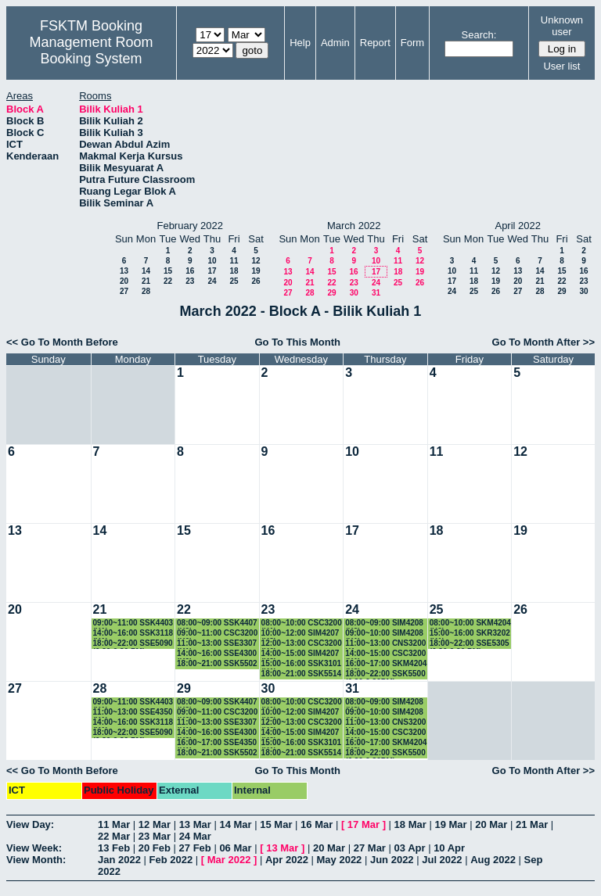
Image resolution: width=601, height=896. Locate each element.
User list (561, 66)
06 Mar (235, 848)
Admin (335, 42)
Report (375, 42)
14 (146, 271)
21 (146, 281)
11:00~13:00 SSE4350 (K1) (133, 713)
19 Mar (450, 824)
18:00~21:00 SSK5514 (301, 673)
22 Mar (114, 836)
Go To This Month (297, 342)
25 (233, 281)
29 (331, 293)
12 (255, 260)
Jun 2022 (392, 860)
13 (124, 271)
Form (412, 42)
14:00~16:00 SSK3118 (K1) (133, 634)
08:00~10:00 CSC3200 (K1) (301, 623)
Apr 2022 (286, 860)
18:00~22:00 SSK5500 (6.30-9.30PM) (385, 674)
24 (211, 281)
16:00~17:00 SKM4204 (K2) (385, 664)
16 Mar (316, 824)
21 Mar (532, 824)
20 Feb (155, 848)
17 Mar (363, 824)
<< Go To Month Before (62, 342)
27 (124, 291)
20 (124, 281)
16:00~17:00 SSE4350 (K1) (217, 743)
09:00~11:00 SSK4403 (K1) (133, 623)
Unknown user (562, 26)
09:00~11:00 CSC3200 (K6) (217, 634)
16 (189, 271)
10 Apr (449, 848)
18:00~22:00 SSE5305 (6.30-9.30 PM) (469, 644)
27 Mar (370, 848)
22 (168, 281)
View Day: (30, 824)
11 (233, 260)
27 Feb (195, 848)
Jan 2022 (119, 860)
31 (376, 293)
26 (255, 281)
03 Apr (410, 848)
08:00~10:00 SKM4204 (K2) (470, 623)
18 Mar (410, 824)
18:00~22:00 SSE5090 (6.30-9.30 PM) (133, 644)
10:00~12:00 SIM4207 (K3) (300, 634)
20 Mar (491, 824)
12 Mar (155, 824)
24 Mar (195, 836)
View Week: (34, 848)
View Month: (36, 860)
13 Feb (114, 848)
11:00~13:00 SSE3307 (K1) (217, 644)
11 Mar (114, 824)
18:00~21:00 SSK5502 (217, 663)
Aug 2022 (493, 860)
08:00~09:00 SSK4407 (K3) (217, 623)
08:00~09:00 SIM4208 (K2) (384, 623)
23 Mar (155, 836)
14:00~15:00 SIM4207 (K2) (300, 654)
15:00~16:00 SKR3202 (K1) (470, 634)
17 (211, 271)
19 (255, 271)
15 (168, 271)
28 (146, 291)
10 (211, 260)
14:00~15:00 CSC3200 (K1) (385, 654)
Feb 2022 (171, 860)
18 (233, 271)
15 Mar (276, 824)
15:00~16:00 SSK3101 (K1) (301, 664)
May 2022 (339, 860)
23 (189, 281)
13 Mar (195, 824)
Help (300, 42)
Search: (479, 35)
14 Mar (235, 824)
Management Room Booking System (91, 50)
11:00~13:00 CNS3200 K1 (385, 644)
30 (354, 293)
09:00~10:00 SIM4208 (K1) (384, 634)
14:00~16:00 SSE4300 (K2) (217, 654)
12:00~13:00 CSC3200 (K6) (301, 644)
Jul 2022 (442, 860)
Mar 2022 (229, 860)
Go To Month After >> (543, 342)
